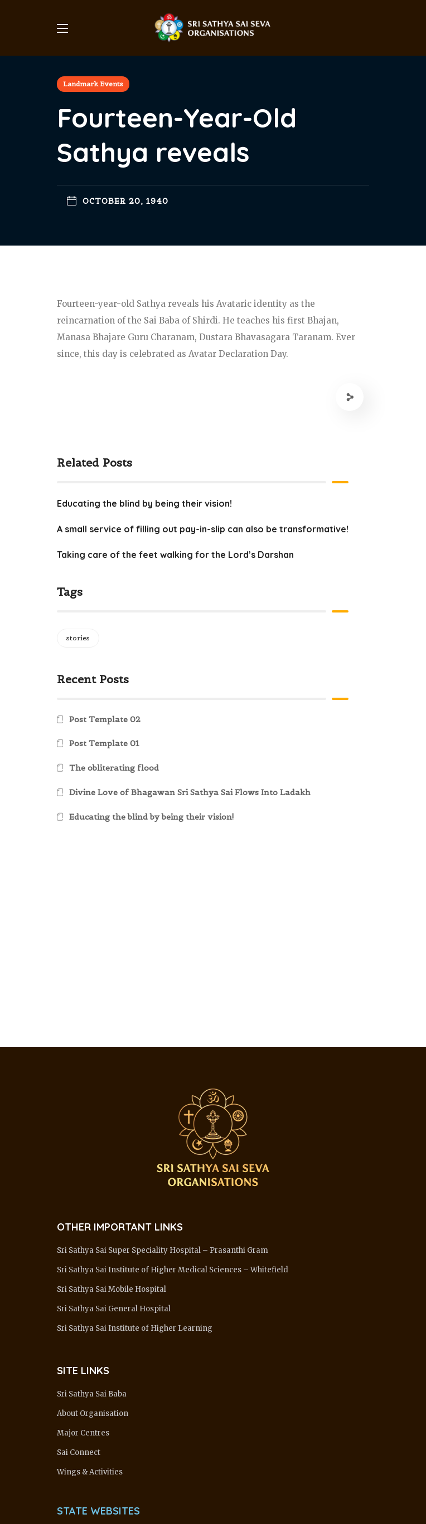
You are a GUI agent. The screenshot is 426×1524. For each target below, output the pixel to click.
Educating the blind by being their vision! (151, 817)
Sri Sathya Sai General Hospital (114, 1309)
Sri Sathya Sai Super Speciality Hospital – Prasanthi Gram (162, 1250)
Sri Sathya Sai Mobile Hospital (111, 1289)
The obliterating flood (114, 768)
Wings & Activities (90, 1472)
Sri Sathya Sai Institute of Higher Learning (134, 1328)
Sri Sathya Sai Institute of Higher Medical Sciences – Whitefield (172, 1270)
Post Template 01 (104, 743)
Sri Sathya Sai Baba (92, 1394)
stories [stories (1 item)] (78, 638)
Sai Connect (78, 1452)
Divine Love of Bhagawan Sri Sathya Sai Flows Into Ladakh (190, 792)
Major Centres (83, 1433)
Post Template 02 (105, 719)
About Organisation (92, 1413)
